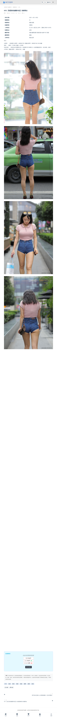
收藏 (6, 687)
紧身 (13, 683)
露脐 (29, 683)
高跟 (33, 683)
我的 (40, 714)
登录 (49, 2)
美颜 (21, 683)
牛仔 (6, 683)
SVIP (28, 714)
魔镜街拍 (15, 7)
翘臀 (25, 683)
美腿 (17, 683)
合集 (17, 714)
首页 (11, 7)
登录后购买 (28, 667)
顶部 (51, 714)
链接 (11, 687)
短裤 (9, 683)
